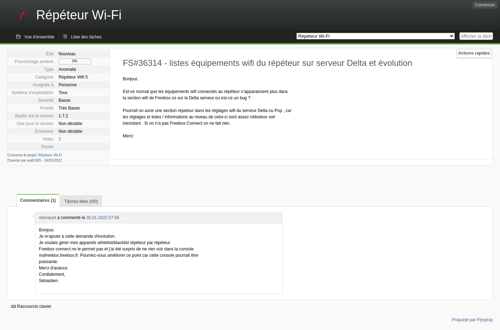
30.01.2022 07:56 (102, 217)
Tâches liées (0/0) (81, 201)
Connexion (485, 4)
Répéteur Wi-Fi (50, 155)
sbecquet (47, 217)
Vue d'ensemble (39, 37)
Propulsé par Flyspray (472, 319)
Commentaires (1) (38, 200)
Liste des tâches (86, 37)
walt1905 (34, 160)
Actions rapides (474, 53)
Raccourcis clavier (31, 306)
